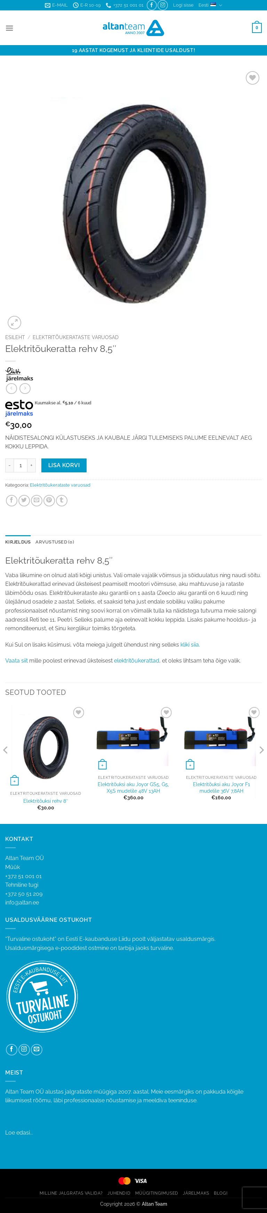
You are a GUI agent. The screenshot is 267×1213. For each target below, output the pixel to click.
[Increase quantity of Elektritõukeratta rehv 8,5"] (31, 465)
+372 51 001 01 (133, 881)
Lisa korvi (64, 465)
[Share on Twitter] (24, 500)
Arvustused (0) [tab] (54, 542)
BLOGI (220, 1193)
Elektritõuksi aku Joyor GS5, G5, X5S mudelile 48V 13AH (133, 787)
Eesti (210, 5)
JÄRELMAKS (196, 1193)
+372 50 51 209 (23, 894)
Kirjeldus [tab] (18, 542)
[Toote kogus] (20, 465)
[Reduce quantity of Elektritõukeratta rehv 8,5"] (9, 465)
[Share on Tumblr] (61, 500)
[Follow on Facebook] (152, 5)
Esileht (15, 337)
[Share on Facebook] (11, 500)
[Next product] (11, 388)
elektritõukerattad (136, 660)
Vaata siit (16, 660)
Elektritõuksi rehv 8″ (45, 801)
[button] (183, 5)
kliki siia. (189, 644)
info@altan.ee (22, 902)
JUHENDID (118, 1193)
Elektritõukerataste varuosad (76, 337)
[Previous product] (24, 388)
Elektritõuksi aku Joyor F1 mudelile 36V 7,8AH (221, 787)
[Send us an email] (36, 1049)
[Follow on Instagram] (162, 5)
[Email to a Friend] (36, 500)
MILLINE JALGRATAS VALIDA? (71, 1193)
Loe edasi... (19, 1132)
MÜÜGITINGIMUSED (156, 1193)
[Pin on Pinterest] (49, 500)
